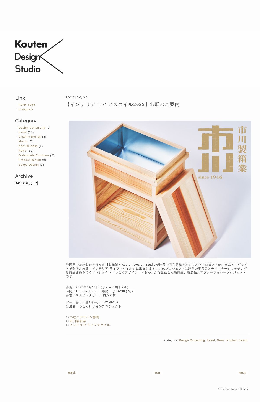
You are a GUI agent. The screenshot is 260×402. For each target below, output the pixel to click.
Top (157, 372)
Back (72, 372)
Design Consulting (192, 340)
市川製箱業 (78, 321)
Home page (27, 104)
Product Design (237, 340)
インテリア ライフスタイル (90, 325)
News (221, 340)
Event (211, 340)
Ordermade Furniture (34, 155)
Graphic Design (30, 136)
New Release (28, 146)
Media (23, 141)
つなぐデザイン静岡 (84, 317)
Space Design (29, 164)
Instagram (26, 109)
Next (242, 372)
